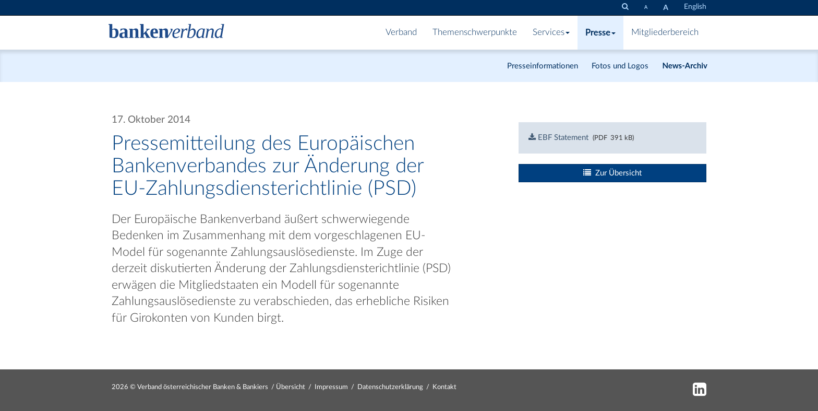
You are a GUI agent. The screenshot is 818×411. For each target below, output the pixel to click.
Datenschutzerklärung (390, 387)
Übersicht (290, 387)
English (695, 6)
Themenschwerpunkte (474, 32)
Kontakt (444, 387)
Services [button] (551, 32)
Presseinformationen (542, 66)
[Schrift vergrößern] (665, 7)
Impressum (331, 387)
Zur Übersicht (612, 173)
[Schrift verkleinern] (645, 7)
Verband (401, 32)
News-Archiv (684, 65)
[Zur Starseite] (166, 32)
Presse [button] (600, 32)
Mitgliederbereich (665, 32)
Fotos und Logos (620, 66)
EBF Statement (558, 138)
